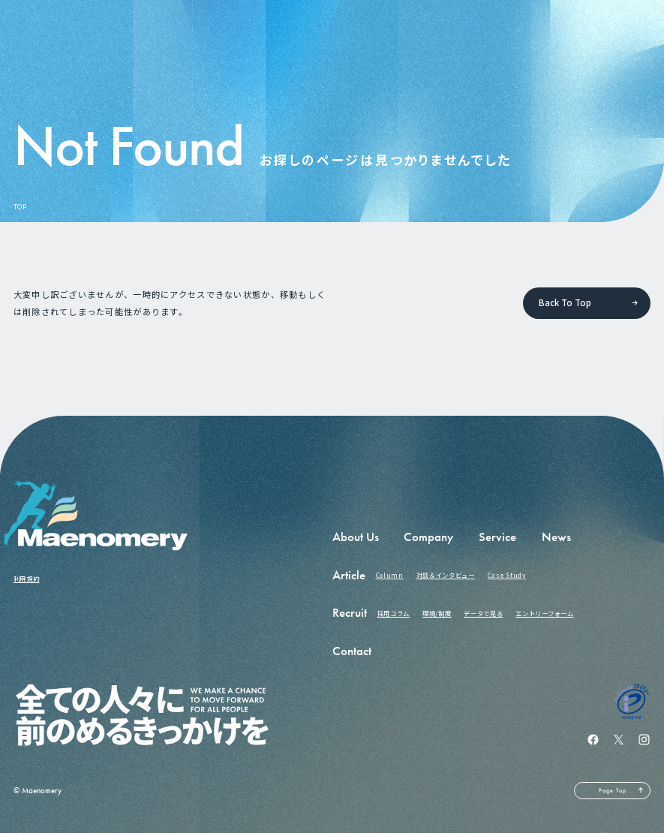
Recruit (349, 613)
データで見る (483, 613)
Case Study (507, 574)
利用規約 (27, 578)
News (556, 537)
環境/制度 (436, 613)
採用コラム (393, 613)
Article (348, 575)
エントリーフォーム (544, 613)
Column (390, 574)
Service (497, 537)
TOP (20, 206)
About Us (355, 537)
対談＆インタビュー (445, 574)
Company (428, 537)
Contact (351, 651)
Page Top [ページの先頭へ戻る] (612, 790)
